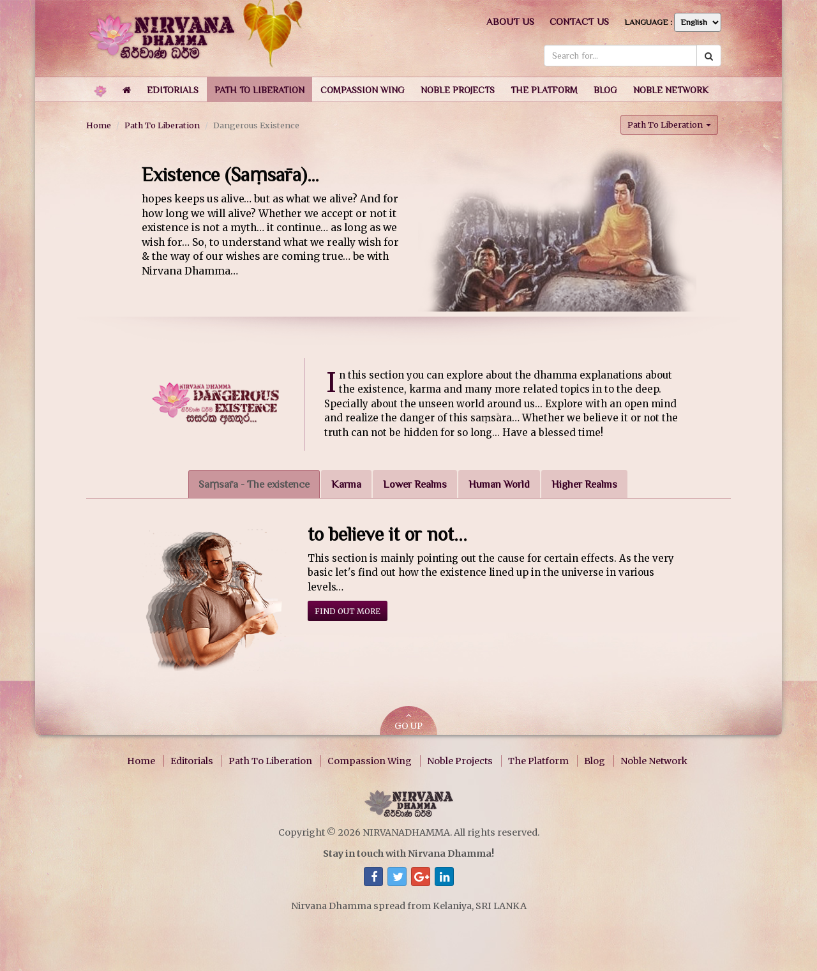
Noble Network (653, 761)
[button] (172, 89)
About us (510, 21)
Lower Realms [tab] (415, 484)
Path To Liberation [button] (669, 124)
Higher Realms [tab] (584, 484)
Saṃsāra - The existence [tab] (254, 484)
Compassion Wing (369, 761)
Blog (594, 761)
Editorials (191, 761)
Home (98, 125)
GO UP (408, 721)
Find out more (347, 611)
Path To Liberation (162, 125)
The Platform (538, 761)
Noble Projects (460, 761)
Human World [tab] (499, 484)
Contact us (579, 21)
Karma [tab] (346, 484)
